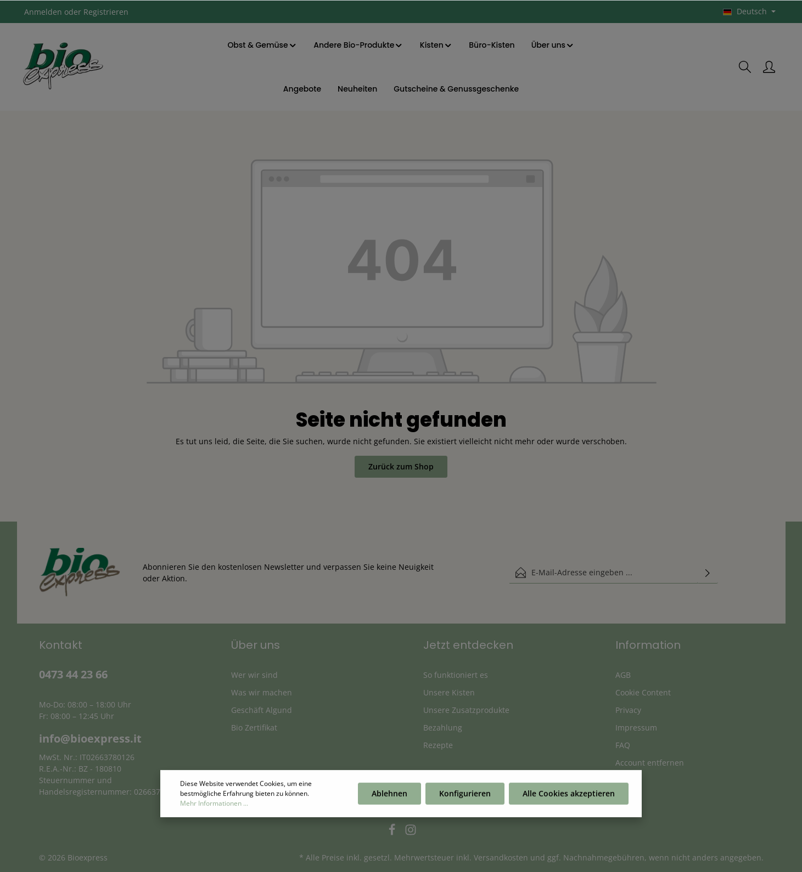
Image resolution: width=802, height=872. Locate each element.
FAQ (622, 745)
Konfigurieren (465, 796)
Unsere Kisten (449, 692)
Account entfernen (649, 762)
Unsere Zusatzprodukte (466, 710)
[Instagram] (411, 833)
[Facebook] (393, 833)
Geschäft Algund (261, 710)
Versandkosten (501, 857)
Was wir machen (261, 692)
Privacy (628, 710)
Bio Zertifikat (254, 727)
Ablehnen (389, 796)
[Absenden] (707, 573)
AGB (623, 675)
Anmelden (43, 12)
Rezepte (438, 745)
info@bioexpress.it (90, 738)
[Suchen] (745, 67)
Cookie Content (643, 692)
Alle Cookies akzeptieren (569, 796)
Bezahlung (442, 727)
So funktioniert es (455, 675)
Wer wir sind (254, 675)
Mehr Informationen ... (214, 806)
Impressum (636, 727)
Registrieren (105, 12)
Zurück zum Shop (401, 466)
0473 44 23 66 (73, 674)
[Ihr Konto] (769, 67)
